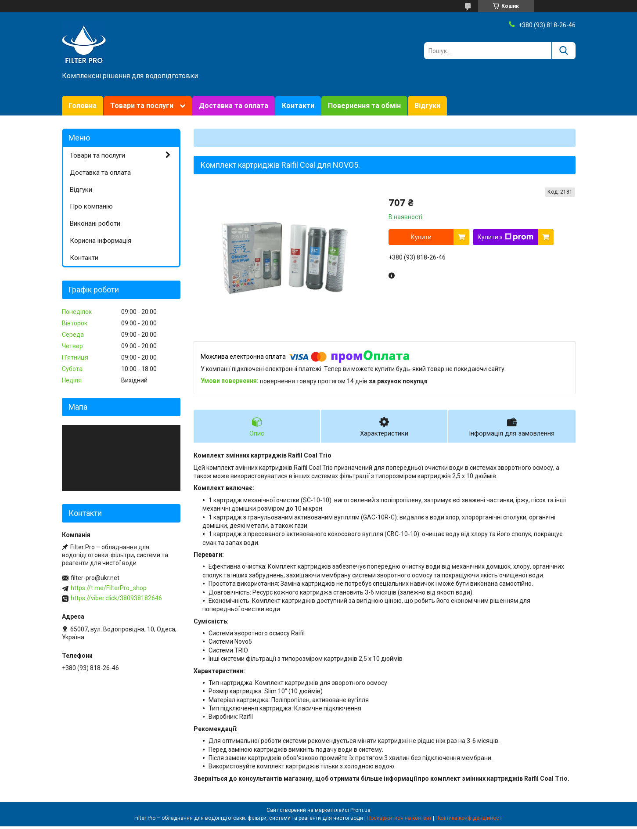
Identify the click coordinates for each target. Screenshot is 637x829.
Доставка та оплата (233, 105)
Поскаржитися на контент (399, 821)
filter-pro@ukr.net (95, 577)
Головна (82, 105)
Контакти (298, 105)
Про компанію (91, 206)
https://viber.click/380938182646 (116, 598)
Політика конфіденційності (469, 821)
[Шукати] (563, 50)
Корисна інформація (100, 241)
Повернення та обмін (364, 105)
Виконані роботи (95, 223)
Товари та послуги (141, 105)
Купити (421, 237)
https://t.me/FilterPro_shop (109, 587)
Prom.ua (360, 813)
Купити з (505, 237)
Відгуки (427, 105)
